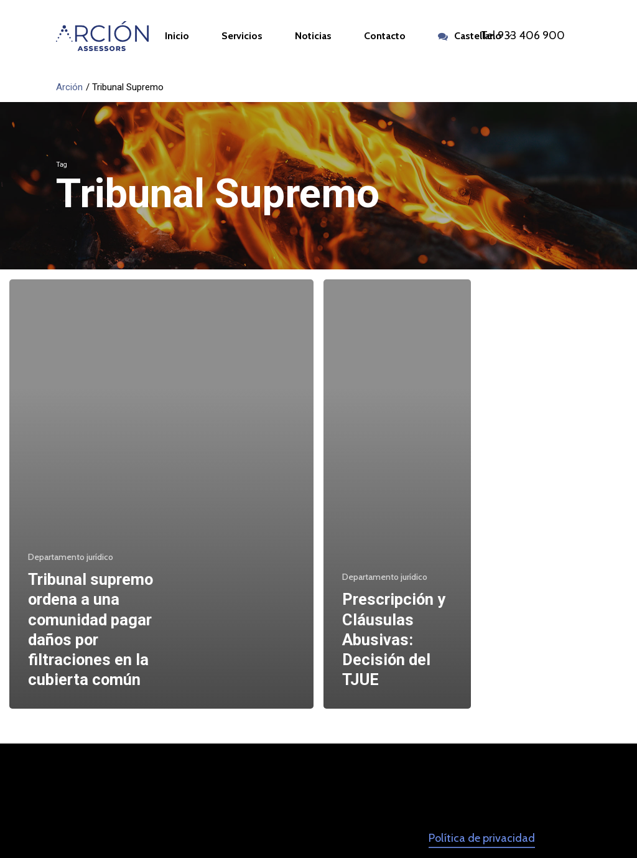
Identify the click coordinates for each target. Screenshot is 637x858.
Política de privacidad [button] (482, 838)
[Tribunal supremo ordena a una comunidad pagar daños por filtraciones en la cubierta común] (161, 494)
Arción (69, 87)
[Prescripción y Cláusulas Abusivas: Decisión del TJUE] (397, 494)
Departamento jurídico (70, 556)
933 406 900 (531, 35)
